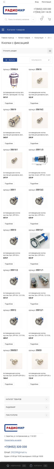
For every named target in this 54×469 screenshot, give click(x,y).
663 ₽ (40, 259)
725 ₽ (40, 379)
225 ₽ (40, 179)
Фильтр (10, 60)
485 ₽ (14, 339)
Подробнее (9, 103)
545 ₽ (40, 299)
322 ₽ (40, 98)
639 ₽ (40, 219)
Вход (37, 2)
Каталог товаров (13, 29)
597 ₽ (14, 98)
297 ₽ (14, 179)
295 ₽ (40, 138)
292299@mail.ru (19, 452)
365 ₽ (14, 138)
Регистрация (46, 2)
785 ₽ (14, 379)
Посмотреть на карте (12, 440)
